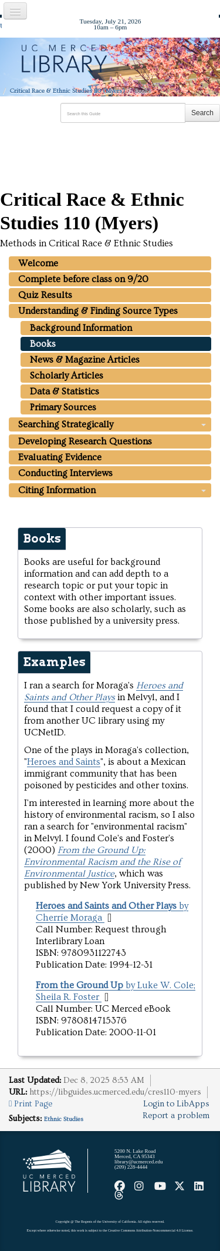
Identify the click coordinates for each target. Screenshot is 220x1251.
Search (202, 113)
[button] (106, 997)
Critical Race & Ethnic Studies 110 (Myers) (67, 91)
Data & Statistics (64, 391)
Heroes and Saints (63, 762)
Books (43, 344)
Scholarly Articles (66, 375)
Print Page (30, 1104)
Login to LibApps (176, 1104)
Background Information (81, 328)
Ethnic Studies (63, 1119)
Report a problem (176, 1115)
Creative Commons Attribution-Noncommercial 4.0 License (150, 1230)
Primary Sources (63, 407)
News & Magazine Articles (85, 359)
